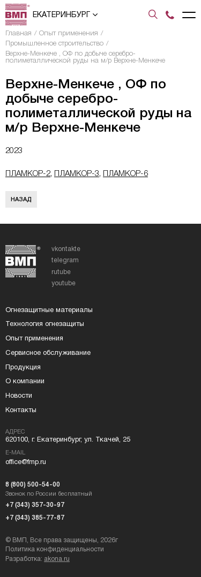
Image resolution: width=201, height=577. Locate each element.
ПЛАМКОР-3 (76, 173)
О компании (24, 381)
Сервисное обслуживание (48, 352)
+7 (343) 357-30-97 (34, 505)
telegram (65, 260)
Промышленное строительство (54, 43)
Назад (21, 199)
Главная (18, 32)
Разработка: (37, 559)
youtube (63, 283)
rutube (61, 272)
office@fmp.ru (25, 462)
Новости (18, 395)
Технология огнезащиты (44, 324)
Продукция (23, 367)
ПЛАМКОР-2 (27, 173)
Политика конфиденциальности (54, 549)
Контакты (20, 410)
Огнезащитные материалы (49, 310)
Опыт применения (68, 32)
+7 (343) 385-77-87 (34, 517)
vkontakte (65, 249)
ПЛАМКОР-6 (125, 173)
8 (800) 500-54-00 (32, 484)
